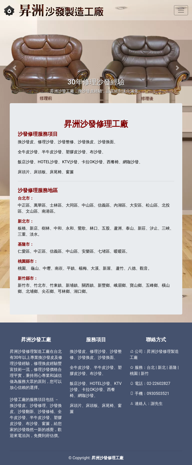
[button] (14, 67)
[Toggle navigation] (181, 10)
